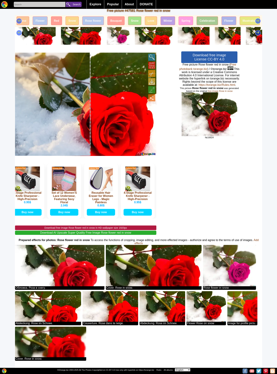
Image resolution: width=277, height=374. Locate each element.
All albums (168, 370)
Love (151, 20)
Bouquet (116, 20)
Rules (158, 370)
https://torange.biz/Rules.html (217, 84)
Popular (113, 4)
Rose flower (93, 20)
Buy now (28, 212)
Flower (40, 20)
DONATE (146, 4)
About (129, 4)
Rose (22, 20)
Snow (72, 20)
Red (56, 20)
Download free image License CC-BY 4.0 (209, 57)
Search (77, 4)
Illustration (250, 20)
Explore (95, 4)
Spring (185, 20)
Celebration (207, 20)
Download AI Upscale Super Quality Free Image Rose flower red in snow (85, 232)
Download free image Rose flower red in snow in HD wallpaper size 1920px (86, 227)
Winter (167, 20)
